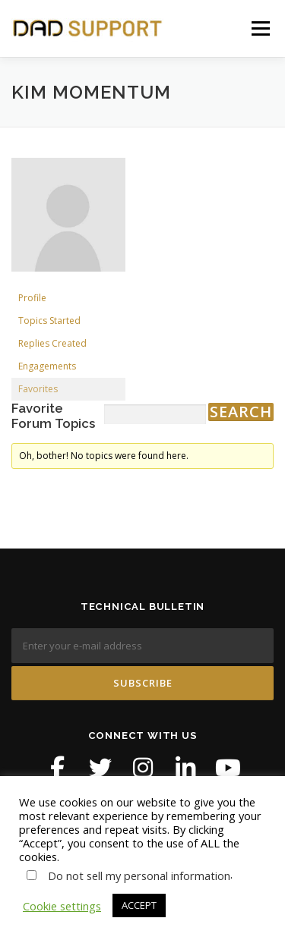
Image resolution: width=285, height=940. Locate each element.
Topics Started (49, 320)
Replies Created (52, 343)
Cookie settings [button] (62, 906)
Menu (260, 28)
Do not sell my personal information (139, 875)
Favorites (38, 388)
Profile (32, 297)
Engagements (47, 366)
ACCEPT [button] (139, 905)
